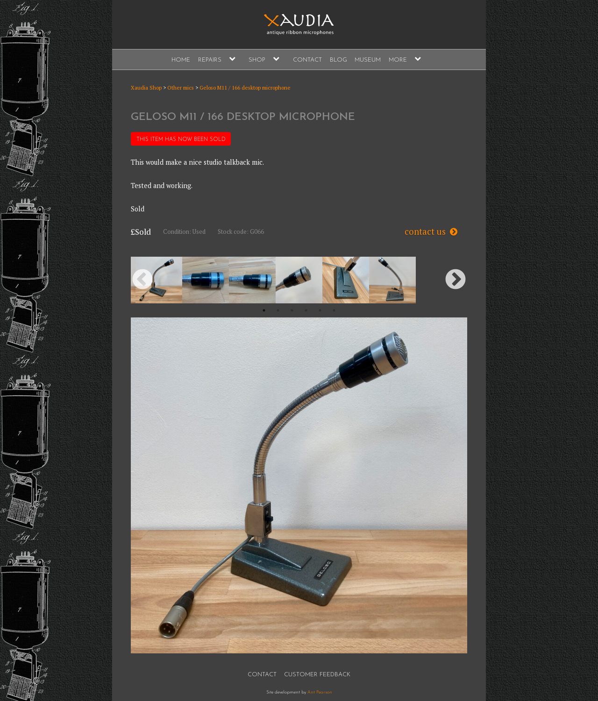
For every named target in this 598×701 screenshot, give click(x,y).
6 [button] (334, 310)
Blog (338, 60)
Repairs (209, 60)
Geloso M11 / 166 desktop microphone (245, 87)
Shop (257, 60)
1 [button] (264, 310)
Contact (307, 60)
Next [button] (455, 280)
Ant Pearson (319, 692)
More (398, 60)
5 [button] (320, 310)
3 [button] (292, 310)
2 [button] (278, 310)
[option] (158, 280)
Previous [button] (142, 280)
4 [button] (306, 310)
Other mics (180, 87)
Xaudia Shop (146, 87)
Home (180, 60)
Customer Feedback (317, 675)
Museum (368, 60)
